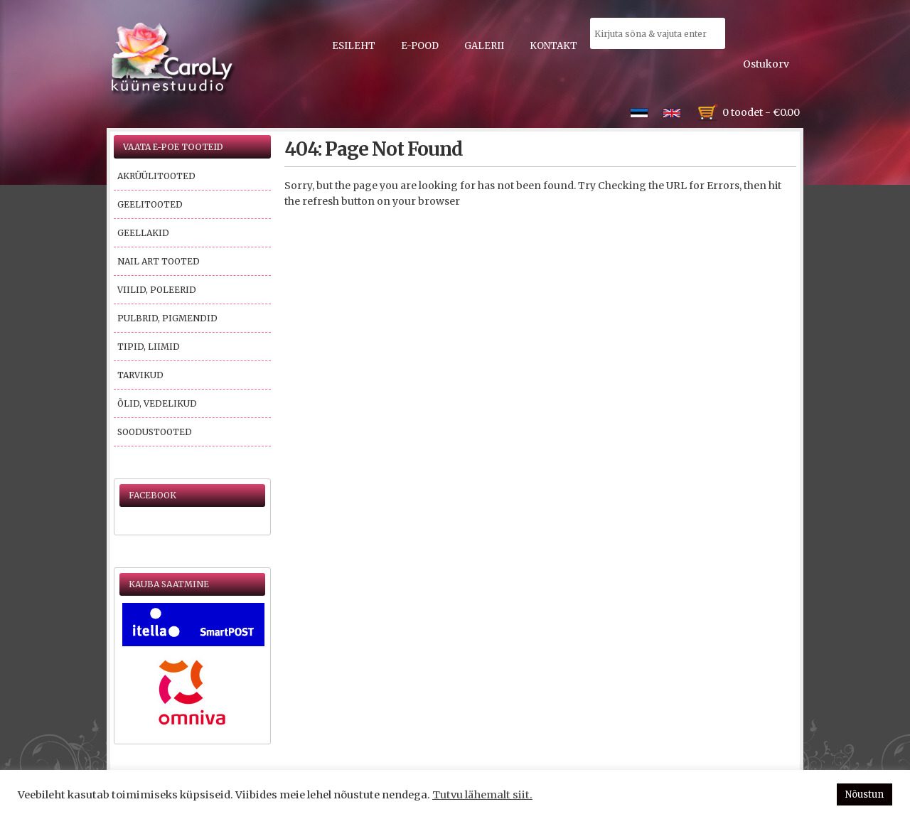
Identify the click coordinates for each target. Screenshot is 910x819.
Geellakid (143, 233)
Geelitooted (150, 204)
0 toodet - (761, 112)
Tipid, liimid (148, 346)
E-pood (420, 46)
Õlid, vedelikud (157, 403)
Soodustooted (154, 432)
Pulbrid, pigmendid (167, 318)
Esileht (353, 46)
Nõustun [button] (864, 794)
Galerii (484, 46)
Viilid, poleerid (156, 289)
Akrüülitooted (156, 176)
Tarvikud (140, 375)
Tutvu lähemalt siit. (482, 794)
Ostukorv (766, 64)
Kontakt (553, 46)
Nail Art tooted (158, 261)
